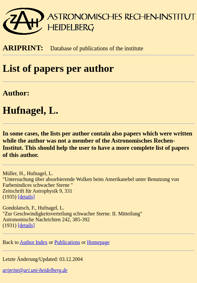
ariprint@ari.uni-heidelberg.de (35, 270)
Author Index (33, 242)
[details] (26, 196)
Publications (67, 242)
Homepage (98, 242)
